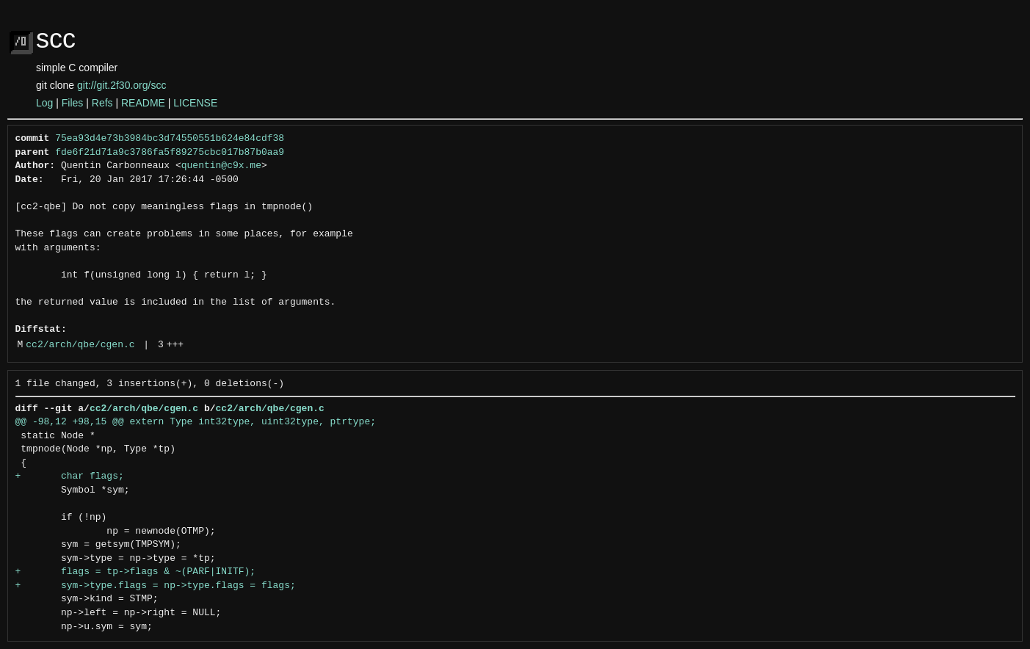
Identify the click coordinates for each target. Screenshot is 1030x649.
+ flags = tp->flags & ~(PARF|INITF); (135, 572)
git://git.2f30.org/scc (121, 85)
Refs (102, 103)
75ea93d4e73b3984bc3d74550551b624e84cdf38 (169, 138)
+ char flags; (69, 476)
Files (73, 103)
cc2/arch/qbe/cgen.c (80, 345)
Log (44, 103)
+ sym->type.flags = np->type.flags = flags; (155, 585)
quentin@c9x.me (221, 166)
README (143, 103)
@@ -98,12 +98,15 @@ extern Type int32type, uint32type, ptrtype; (195, 422)
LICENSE (195, 103)
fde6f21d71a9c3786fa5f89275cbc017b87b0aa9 (169, 152)
